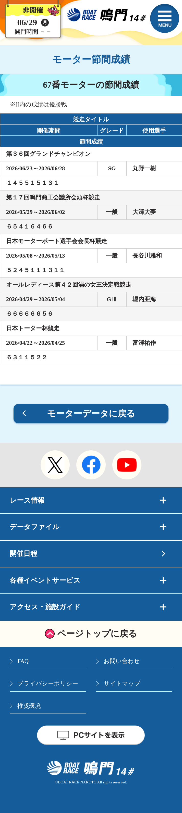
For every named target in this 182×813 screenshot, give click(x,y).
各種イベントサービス (88, 580)
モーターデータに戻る (91, 413)
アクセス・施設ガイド (88, 607)
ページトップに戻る (97, 633)
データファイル (88, 527)
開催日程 (23, 553)
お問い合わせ (122, 661)
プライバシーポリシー (47, 683)
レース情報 (88, 500)
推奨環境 (29, 706)
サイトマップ (122, 683)
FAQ (23, 661)
